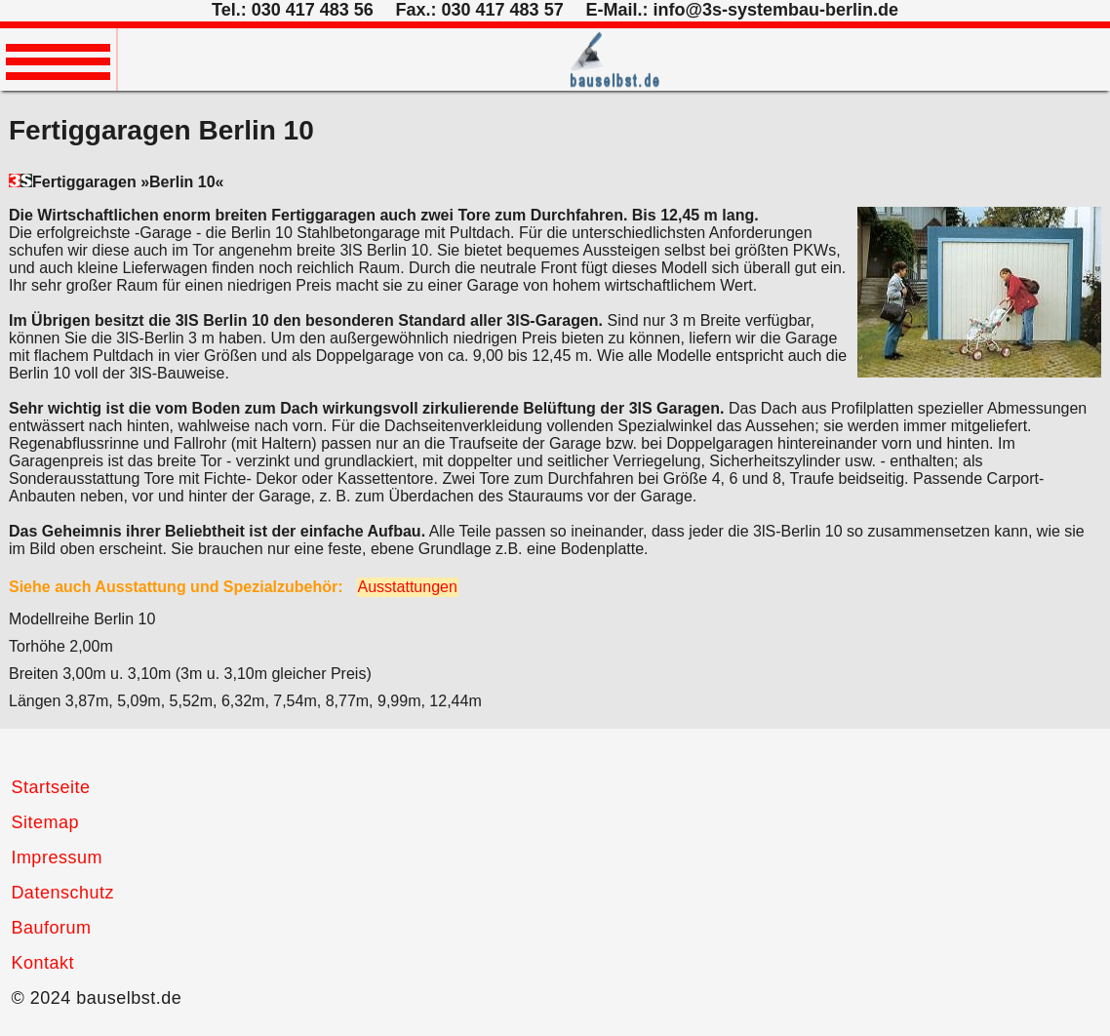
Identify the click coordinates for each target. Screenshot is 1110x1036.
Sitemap (45, 822)
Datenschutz (62, 892)
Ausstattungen (407, 586)
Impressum (56, 857)
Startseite (50, 787)
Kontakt (42, 963)
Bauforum (51, 927)
